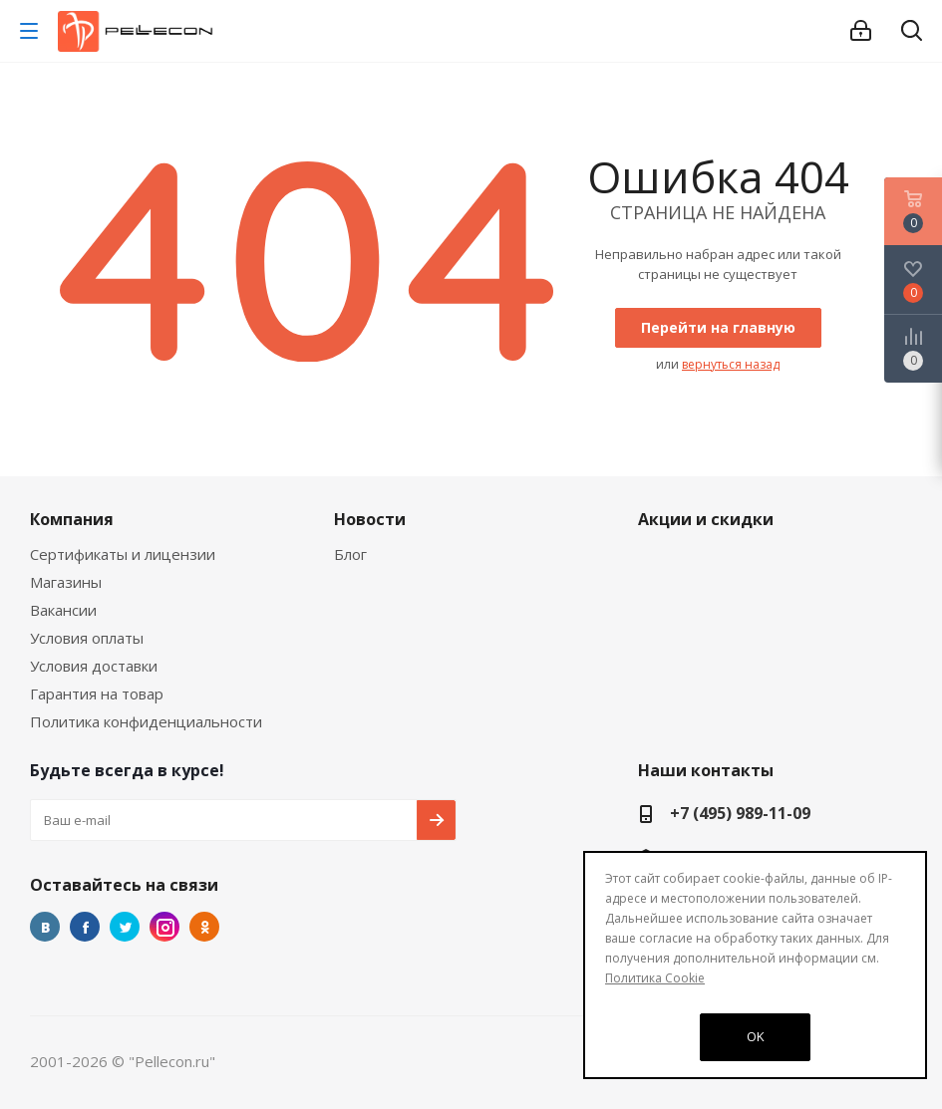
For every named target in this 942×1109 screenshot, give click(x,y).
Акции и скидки (706, 519)
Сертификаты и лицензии (122, 554)
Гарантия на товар (96, 693)
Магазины (66, 582)
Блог (350, 554)
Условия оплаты (87, 638)
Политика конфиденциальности (146, 721)
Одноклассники (204, 927)
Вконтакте (45, 927)
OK (756, 1036)
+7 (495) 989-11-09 (740, 813)
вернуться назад (731, 364)
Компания (72, 519)
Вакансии (63, 610)
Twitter (125, 927)
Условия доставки (93, 666)
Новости (370, 519)
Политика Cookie (655, 978)
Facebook (85, 927)
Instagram (164, 927)
